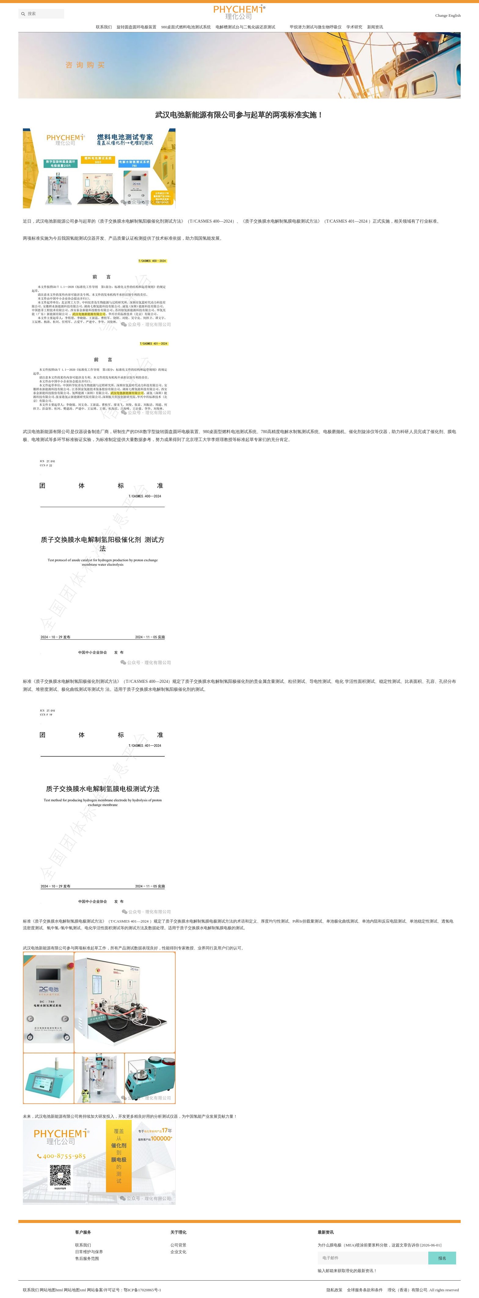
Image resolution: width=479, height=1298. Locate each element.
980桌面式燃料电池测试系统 (186, 27)
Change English (448, 15)
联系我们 (104, 27)
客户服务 (83, 1232)
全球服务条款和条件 (365, 1290)
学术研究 (354, 27)
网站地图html (51, 1290)
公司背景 (178, 1245)
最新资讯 (326, 1232)
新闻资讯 (375, 27)
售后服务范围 (87, 1258)
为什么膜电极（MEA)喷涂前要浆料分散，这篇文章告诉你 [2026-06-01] (379, 1245)
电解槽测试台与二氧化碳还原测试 (245, 27)
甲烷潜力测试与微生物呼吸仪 (316, 27)
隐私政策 (334, 1290)
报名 (442, 1258)
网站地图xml (75, 1290)
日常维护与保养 (89, 1252)
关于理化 (178, 1232)
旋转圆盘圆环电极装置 (136, 27)
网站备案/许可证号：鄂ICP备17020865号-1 (124, 1290)
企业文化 (178, 1252)
